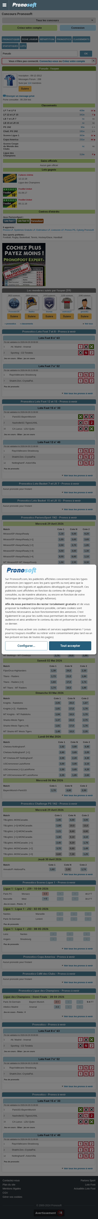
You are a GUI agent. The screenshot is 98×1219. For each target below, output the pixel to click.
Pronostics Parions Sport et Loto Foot (24, 5)
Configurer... (26, 646)
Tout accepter (70, 646)
